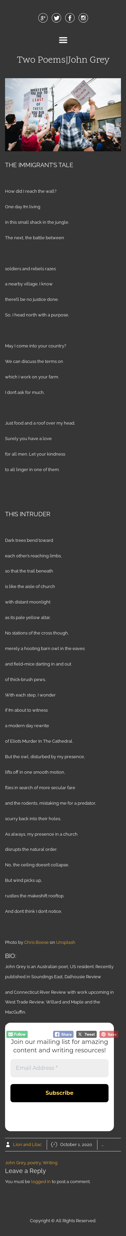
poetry (34, 1162)
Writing (50, 1162)
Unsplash (65, 942)
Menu (63, 40)
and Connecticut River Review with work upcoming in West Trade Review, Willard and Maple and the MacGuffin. (59, 1002)
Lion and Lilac (27, 1144)
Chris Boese (36, 942)
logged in (41, 1181)
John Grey (15, 1162)
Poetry (116, 1144)
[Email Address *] (59, 1068)
